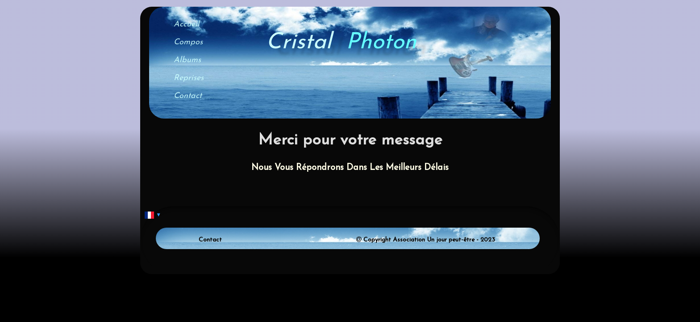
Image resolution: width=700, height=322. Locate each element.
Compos (188, 42)
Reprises (189, 78)
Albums (187, 60)
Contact (188, 96)
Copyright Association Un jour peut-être (419, 240)
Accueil (187, 24)
